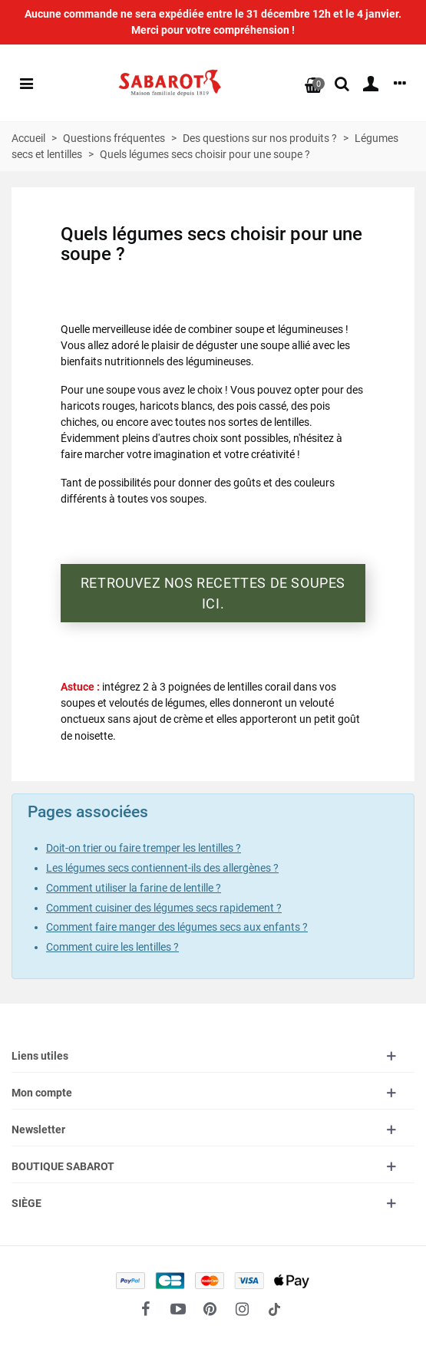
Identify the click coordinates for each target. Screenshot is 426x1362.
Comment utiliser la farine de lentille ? (133, 888)
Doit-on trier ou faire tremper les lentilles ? (143, 848)
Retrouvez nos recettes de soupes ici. (213, 593)
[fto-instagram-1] (243, 1309)
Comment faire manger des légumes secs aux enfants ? (177, 927)
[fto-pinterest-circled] (210, 1309)
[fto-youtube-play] (178, 1309)
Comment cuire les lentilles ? (112, 947)
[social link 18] (275, 1309)
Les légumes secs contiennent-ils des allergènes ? (162, 868)
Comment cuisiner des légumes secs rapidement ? (164, 908)
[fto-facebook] (146, 1309)
